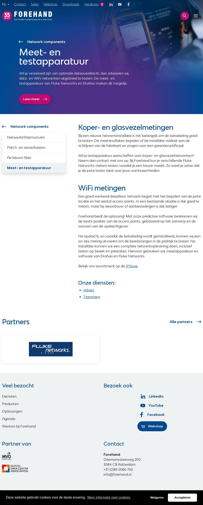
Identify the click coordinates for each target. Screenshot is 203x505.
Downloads (70, 4)
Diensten (9, 396)
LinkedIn (152, 396)
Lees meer (35, 99)
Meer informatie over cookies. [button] (109, 497)
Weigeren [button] (157, 497)
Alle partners (185, 321)
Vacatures (91, 4)
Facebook (152, 414)
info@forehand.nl (117, 474)
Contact (20, 4)
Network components (42, 41)
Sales (35, 4)
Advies (88, 290)
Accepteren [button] (182, 497)
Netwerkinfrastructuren (26, 137)
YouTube (152, 405)
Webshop (50, 4)
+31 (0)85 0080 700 (118, 469)
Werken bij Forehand (19, 426)
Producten (10, 404)
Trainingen (91, 297)
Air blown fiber (19, 158)
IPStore (132, 266)
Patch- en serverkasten (26, 147)
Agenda (8, 419)
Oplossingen (12, 411)
